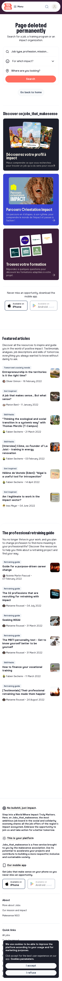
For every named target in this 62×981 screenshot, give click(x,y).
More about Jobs (11, 905)
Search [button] (30, 79)
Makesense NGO (11, 915)
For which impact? (33, 61)
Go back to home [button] (31, 92)
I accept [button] (31, 965)
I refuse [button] (31, 972)
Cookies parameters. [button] (22, 959)
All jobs (6, 935)
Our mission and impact (14, 910)
